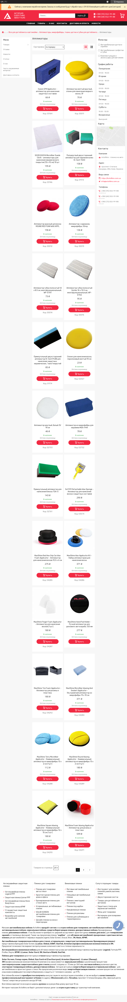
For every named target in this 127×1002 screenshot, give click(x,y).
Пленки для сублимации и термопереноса (78, 918)
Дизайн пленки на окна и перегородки (46, 921)
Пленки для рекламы (75, 913)
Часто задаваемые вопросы (11, 69)
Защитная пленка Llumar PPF (17, 897)
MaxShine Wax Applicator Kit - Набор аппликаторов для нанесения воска (79, 557)
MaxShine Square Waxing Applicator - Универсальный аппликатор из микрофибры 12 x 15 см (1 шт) (48, 829)
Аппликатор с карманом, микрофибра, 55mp (79, 225)
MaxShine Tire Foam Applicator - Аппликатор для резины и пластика (47, 690)
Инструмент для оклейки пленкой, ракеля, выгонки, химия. (109, 891)
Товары (41, 23)
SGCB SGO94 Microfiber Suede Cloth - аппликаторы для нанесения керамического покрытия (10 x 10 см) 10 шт (47, 158)
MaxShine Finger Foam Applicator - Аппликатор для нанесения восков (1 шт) (48, 624)
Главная (31, 23)
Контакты (62, 23)
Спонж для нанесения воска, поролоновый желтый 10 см (79, 358)
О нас (51, 23)
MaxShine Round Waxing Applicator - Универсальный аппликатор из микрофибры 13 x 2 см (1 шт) (79, 760)
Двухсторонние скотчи (108, 897)
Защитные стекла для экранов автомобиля (107, 907)
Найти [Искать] (81, 16)
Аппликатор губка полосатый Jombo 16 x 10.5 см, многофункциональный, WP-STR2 (79, 291)
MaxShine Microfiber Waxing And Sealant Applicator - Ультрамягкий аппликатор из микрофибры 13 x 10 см (79, 691)
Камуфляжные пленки (76, 910)
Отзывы (6, 49)
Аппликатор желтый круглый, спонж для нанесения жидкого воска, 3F (79, 91)
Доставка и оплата (79, 23)
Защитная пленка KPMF (15, 907)
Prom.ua (75, 997)
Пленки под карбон (75, 906)
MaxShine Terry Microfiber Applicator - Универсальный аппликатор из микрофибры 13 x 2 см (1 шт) (48, 760)
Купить (49, 109)
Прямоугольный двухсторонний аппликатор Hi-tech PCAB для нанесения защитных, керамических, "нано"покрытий (47, 360)
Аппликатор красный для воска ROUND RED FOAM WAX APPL (47, 225)
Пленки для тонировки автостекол (45, 890)
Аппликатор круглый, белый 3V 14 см (47, 426)
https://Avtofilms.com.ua (111, 178)
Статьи (6, 59)
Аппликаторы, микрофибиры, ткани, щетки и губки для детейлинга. (68, 32)
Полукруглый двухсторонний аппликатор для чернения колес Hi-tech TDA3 (79, 157)
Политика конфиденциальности (85, 999)
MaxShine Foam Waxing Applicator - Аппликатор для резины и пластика (79, 827)
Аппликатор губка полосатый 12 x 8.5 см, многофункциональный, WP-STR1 (48, 290)
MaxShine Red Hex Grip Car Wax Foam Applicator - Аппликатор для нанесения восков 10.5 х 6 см (47, 557)
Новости (96, 23)
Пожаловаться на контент (62, 999)
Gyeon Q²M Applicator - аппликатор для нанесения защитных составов (47, 91)
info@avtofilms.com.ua (110, 181)
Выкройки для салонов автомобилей (15, 917)
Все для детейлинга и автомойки (23, 32)
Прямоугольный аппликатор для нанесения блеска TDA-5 (47, 490)
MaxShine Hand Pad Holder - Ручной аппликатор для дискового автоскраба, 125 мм (79, 624)
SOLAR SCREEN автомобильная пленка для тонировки (47, 914)
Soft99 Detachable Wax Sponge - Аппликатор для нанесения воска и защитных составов (79, 491)
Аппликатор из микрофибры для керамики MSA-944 (79, 426)
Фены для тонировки (107, 912)
